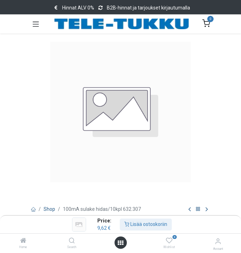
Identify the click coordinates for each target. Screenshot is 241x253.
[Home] (23, 241)
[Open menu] (120, 243)
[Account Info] (218, 241)
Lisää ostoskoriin (145, 224)
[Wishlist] (169, 240)
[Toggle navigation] (36, 24)
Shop (49, 209)
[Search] (72, 241)
